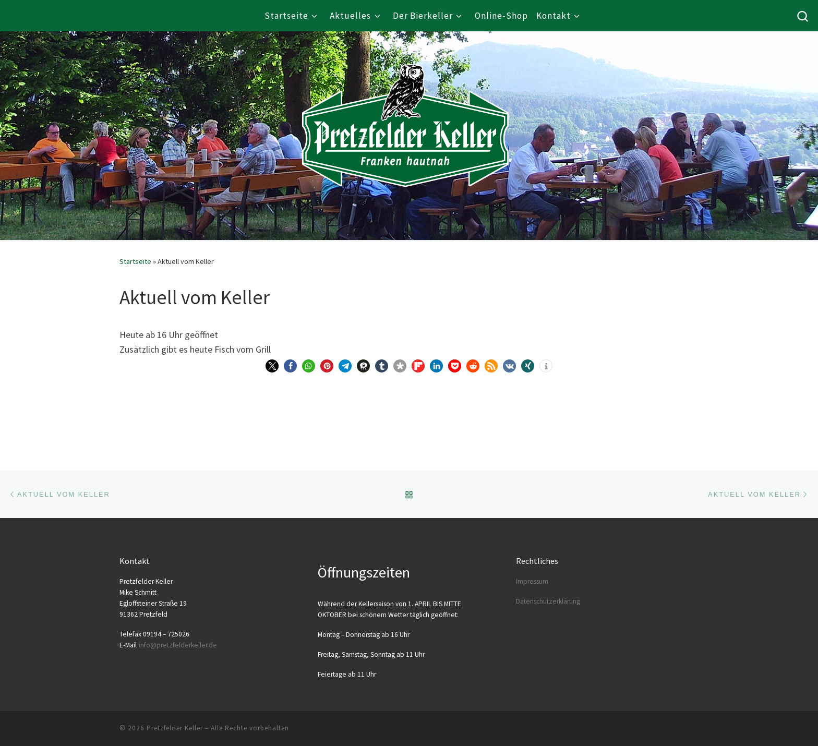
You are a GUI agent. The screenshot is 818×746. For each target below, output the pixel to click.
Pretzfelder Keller (175, 728)
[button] (272, 365)
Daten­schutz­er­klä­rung (548, 601)
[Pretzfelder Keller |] (405, 110)
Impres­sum (532, 581)
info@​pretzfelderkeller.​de (178, 645)
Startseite (135, 261)
